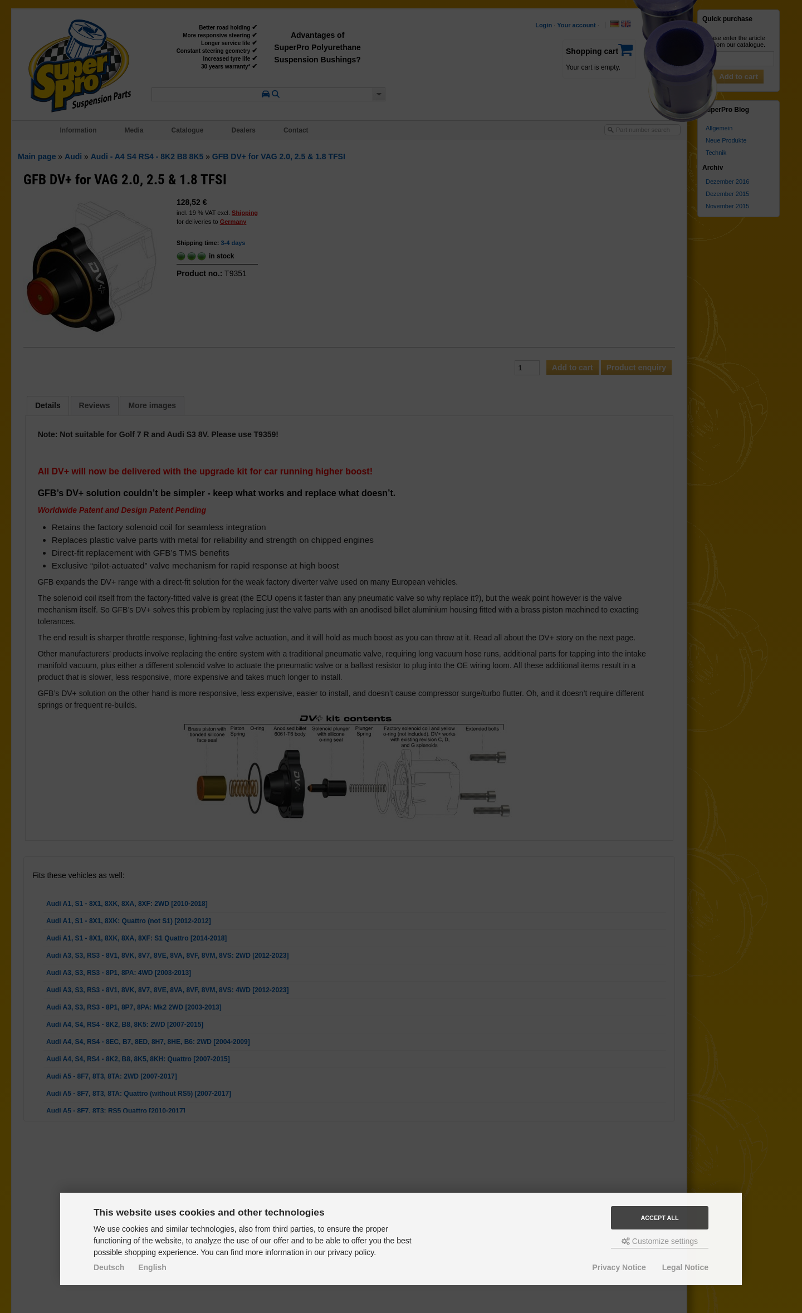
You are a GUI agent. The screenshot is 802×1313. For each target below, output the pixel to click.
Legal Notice (685, 1267)
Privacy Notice (619, 1267)
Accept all (660, 1217)
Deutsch (109, 1267)
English (152, 1267)
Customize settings (660, 1241)
